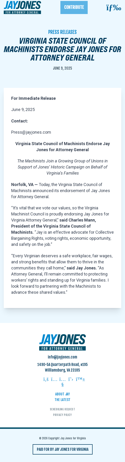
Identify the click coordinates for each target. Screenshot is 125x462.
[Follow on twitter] (71, 380)
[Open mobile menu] (113, 7)
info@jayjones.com (62, 357)
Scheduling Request (62, 409)
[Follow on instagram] (54, 380)
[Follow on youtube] (62, 382)
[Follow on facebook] (46, 380)
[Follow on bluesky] (79, 380)
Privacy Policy (62, 415)
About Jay (62, 394)
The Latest (63, 400)
